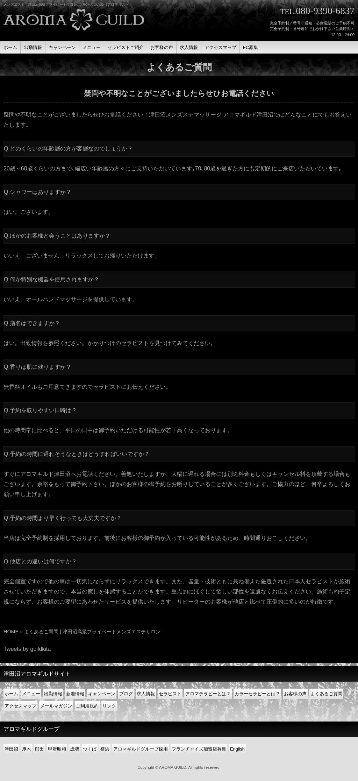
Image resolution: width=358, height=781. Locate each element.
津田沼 (11, 749)
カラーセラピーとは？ (257, 693)
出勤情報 (31, 343)
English (237, 749)
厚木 (26, 749)
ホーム (11, 693)
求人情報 (146, 693)
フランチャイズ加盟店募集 (199, 749)
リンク (109, 706)
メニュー (31, 693)
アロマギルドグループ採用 (140, 749)
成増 (74, 749)
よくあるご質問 (326, 693)
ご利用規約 (87, 706)
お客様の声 (295, 693)
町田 (39, 749)
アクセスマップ (20, 706)
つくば (89, 749)
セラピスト (170, 693)
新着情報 (75, 693)
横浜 (104, 749)
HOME (11, 631)
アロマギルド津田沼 (45, 474)
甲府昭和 (57, 749)
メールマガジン (56, 706)
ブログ (126, 693)
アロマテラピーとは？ (208, 693)
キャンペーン (101, 693)
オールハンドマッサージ (56, 299)
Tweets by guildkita (27, 649)
